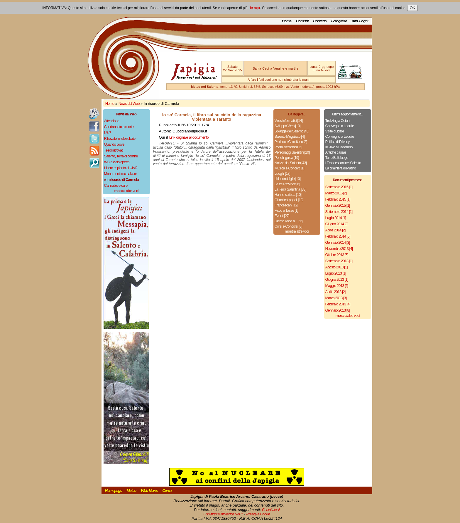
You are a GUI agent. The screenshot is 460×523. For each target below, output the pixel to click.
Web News (149, 490)
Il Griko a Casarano (339, 147)
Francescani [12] (286, 205)
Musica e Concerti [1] (289, 168)
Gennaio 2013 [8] (337, 310)
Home (286, 21)
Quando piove (114, 144)
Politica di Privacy (337, 141)
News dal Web (129, 103)
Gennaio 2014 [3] (337, 242)
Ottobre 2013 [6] (336, 255)
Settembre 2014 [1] (339, 211)
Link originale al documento (189, 137)
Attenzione (111, 121)
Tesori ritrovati (113, 150)
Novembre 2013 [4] (339, 248)
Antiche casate (335, 152)
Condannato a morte (119, 127)
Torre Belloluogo (336, 157)
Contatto (319, 21)
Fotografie (339, 21)
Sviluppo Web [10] (287, 126)
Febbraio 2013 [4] (337, 304)
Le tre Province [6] (287, 184)
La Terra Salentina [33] (290, 189)
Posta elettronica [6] (288, 147)
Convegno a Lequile (339, 126)
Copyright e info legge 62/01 (223, 514)
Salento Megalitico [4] (290, 136)
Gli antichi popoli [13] (289, 200)
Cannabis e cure (116, 185)
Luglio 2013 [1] (335, 273)
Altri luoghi (359, 21)
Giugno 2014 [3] (336, 224)
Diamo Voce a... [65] (289, 221)
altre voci (126, 191)
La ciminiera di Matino (340, 168)
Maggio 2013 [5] (336, 285)
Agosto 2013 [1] (336, 267)
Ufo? (107, 132)
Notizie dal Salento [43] (291, 163)
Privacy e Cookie (258, 514)
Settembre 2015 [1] (339, 187)
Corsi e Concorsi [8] (288, 226)
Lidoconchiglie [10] (288, 178)
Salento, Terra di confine (121, 156)
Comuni (302, 21)
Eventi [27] (282, 215)
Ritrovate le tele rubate (120, 138)
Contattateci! (271, 509)
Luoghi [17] (282, 173)
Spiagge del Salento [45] (292, 131)
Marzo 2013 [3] (336, 298)
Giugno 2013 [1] (336, 279)
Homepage (113, 490)
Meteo (131, 490)
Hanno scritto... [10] (288, 194)
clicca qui (254, 8)
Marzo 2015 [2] (336, 193)
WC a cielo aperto (116, 162)
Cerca (166, 490)
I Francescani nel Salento (343, 163)
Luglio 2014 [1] (335, 218)
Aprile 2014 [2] (335, 230)
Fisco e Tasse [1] (286, 210)
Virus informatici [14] (289, 120)
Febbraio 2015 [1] (337, 199)
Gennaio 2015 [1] (337, 205)
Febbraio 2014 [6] (337, 236)
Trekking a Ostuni (337, 120)
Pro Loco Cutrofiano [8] (291, 141)
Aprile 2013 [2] (335, 292)
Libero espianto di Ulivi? (120, 168)
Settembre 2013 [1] (339, 261)
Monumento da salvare (120, 173)
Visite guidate (334, 131)
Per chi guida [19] (287, 157)
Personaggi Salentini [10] (292, 152)
